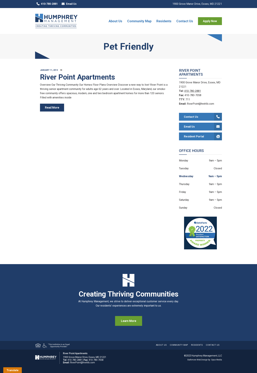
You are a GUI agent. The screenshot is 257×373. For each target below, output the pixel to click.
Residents (163, 21)
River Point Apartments (77, 77)
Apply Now (210, 21)
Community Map (139, 21)
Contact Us (184, 21)
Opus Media (216, 360)
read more (52, 107)
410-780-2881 (46, 4)
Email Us (68, 4)
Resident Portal (203, 136)
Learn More (128, 321)
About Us (115, 21)
